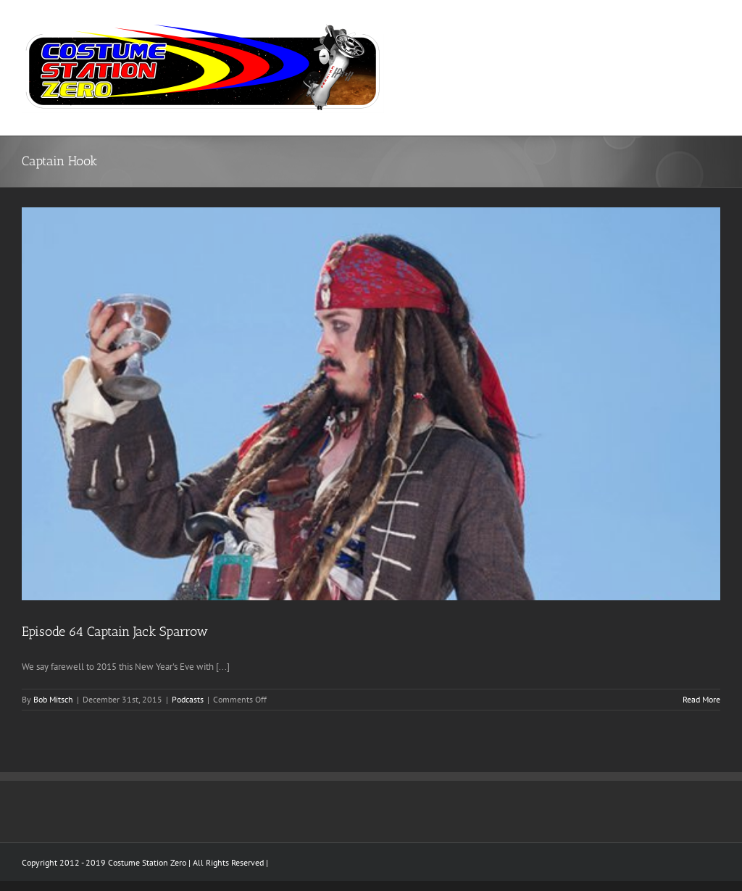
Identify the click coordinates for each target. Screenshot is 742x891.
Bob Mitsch (53, 699)
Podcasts (188, 699)
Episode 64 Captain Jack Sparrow (115, 631)
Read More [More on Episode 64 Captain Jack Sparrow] (701, 699)
